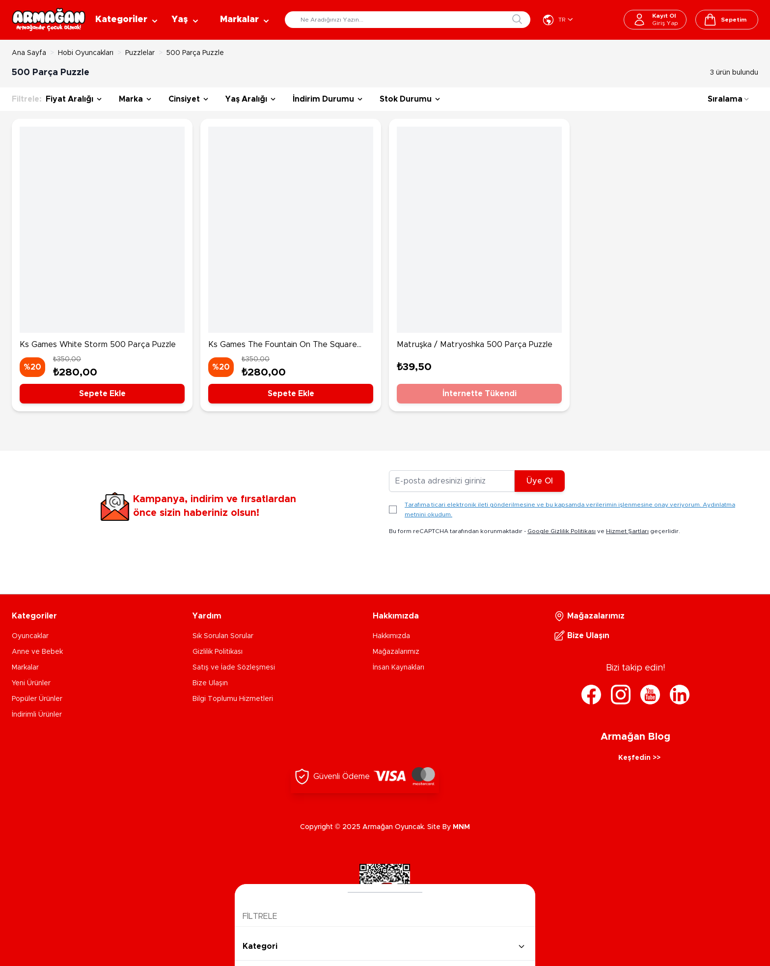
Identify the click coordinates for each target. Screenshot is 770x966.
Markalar (25, 667)
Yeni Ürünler (31, 683)
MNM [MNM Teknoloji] (461, 827)
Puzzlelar (140, 53)
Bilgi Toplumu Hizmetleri (232, 699)
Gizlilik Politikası (217, 651)
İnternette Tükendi (479, 394)
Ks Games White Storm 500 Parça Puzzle (98, 345)
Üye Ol (539, 481)
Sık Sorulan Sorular (222, 636)
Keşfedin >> (639, 757)
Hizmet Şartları (627, 531)
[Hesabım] (655, 19)
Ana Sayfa (29, 53)
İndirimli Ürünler (37, 714)
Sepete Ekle (102, 394)
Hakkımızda (391, 636)
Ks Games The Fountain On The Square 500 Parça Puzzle (282, 345)
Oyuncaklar (30, 636)
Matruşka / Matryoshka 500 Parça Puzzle (474, 345)
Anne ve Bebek (37, 651)
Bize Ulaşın (210, 683)
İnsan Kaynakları (398, 667)
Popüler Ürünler (37, 699)
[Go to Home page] (48, 19)
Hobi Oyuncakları (85, 53)
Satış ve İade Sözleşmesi (233, 667)
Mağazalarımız (396, 651)
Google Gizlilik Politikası (561, 531)
